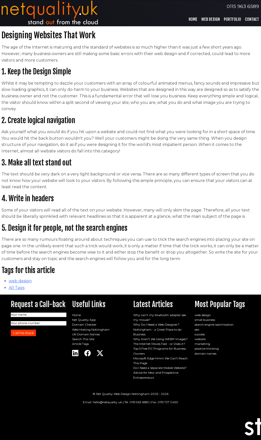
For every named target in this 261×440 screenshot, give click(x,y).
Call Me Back (23, 333)
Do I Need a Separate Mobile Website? (160, 368)
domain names (205, 353)
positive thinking (207, 348)
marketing (202, 344)
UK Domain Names (86, 334)
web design (20, 281)
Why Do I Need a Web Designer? (156, 324)
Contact (252, 19)
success (200, 334)
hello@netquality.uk (107, 402)
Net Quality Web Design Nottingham (123, 394)
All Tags (16, 287)
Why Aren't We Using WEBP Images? (160, 339)
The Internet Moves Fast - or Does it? (159, 344)
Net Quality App (84, 320)
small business (205, 320)
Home (193, 19)
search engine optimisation (214, 324)
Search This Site (83, 339)
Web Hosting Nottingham (91, 329)
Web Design (210, 19)
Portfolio (232, 19)
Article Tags (80, 344)
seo (197, 329)
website (200, 339)
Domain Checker (84, 324)
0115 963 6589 (243, 6)
